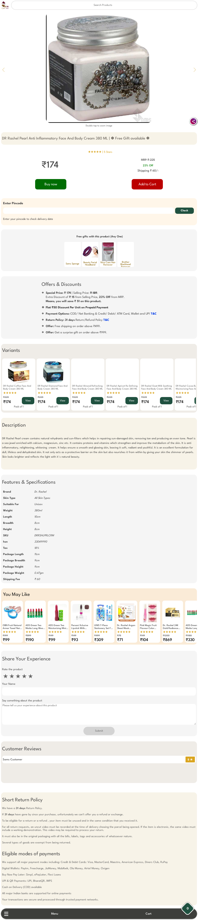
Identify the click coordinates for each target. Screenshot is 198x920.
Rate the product (12, 669)
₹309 (98, 640)
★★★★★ (10, 393)
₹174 (7, 402)
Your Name (8, 684)
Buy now (51, 184)
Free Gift (78, 890)
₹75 (119, 636)
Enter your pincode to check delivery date (28, 219)
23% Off (148, 165)
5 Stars (108, 152)
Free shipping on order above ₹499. (73, 326)
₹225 (6, 397)
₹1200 (166, 636)
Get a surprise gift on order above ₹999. (76, 332)
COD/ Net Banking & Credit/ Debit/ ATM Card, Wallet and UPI (101, 313)
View (28, 401)
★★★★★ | (100, 152)
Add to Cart (147, 184)
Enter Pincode (13, 203)
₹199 (5, 636)
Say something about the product (22, 700)
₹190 (30, 640)
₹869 (167, 640)
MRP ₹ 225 (148, 159)
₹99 (6, 640)
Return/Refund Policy (77, 320)
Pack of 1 (19, 407)
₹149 (50, 636)
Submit (99, 731)
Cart (148, 913)
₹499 (97, 636)
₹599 (28, 636)
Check (184, 210)
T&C (154, 313)
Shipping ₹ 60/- (148, 170)
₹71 (120, 640)
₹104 (144, 640)
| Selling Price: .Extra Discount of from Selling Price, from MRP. (85, 297)
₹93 (74, 640)
